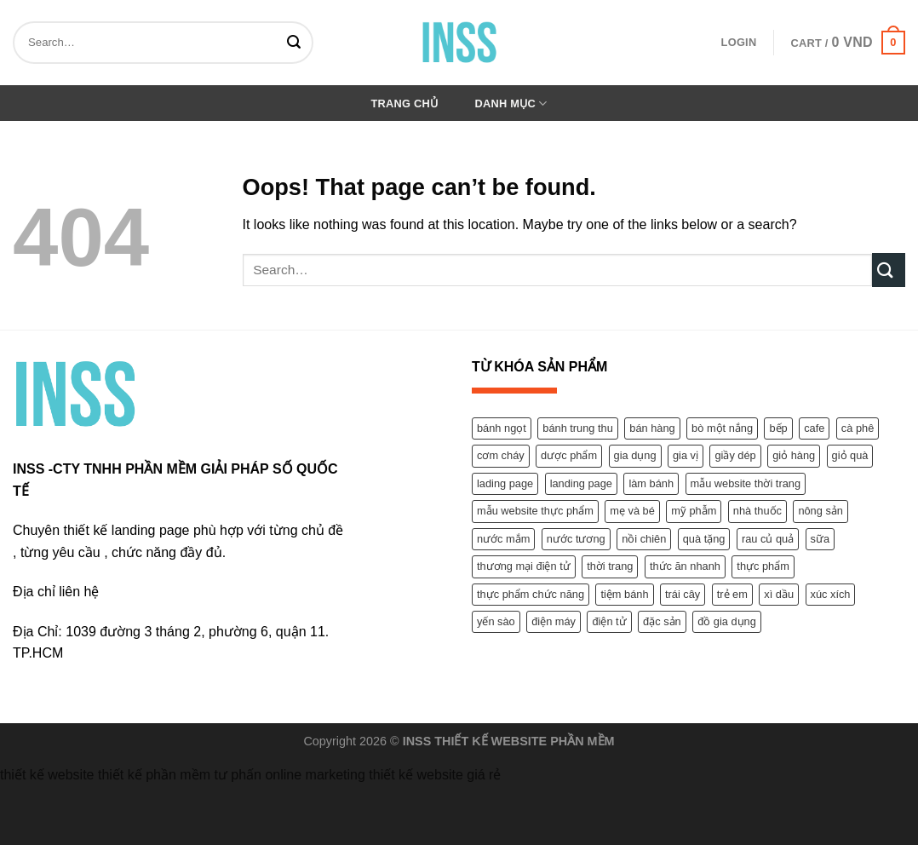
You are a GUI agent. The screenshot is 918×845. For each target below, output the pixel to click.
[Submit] (297, 42)
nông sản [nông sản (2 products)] (820, 510)
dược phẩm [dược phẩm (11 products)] (569, 455)
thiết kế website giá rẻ (435, 774)
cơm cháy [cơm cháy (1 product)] (501, 455)
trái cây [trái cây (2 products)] (682, 594)
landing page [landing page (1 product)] (581, 483)
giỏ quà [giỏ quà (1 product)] (850, 455)
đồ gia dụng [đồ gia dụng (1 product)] (726, 621)
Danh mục (511, 103)
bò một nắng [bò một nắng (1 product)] (722, 428)
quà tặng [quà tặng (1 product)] (704, 538)
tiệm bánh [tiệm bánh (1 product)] (624, 594)
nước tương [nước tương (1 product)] (576, 538)
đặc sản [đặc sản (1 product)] (662, 621)
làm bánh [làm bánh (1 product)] (651, 483)
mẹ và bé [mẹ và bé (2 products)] (632, 510)
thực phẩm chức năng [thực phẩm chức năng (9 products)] (530, 594)
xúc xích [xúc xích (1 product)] (831, 594)
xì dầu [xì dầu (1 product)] (779, 594)
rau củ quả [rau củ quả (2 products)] (768, 538)
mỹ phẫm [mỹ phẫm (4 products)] (693, 510)
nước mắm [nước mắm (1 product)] (503, 538)
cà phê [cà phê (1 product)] (857, 428)
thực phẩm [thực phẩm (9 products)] (763, 566)
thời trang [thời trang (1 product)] (610, 566)
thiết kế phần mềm (154, 774)
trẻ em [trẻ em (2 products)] (732, 594)
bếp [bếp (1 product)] (778, 428)
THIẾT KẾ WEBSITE (490, 741)
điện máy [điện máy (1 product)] (553, 621)
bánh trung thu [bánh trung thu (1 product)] (577, 428)
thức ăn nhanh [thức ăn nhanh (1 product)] (685, 566)
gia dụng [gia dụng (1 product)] (635, 455)
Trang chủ (405, 103)
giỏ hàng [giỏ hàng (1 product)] (793, 455)
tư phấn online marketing (289, 774)
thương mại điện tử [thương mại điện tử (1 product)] (524, 566)
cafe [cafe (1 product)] (814, 428)
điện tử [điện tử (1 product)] (609, 621)
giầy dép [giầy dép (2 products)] (734, 455)
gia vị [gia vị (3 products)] (685, 455)
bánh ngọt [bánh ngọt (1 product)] (501, 428)
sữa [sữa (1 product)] (820, 538)
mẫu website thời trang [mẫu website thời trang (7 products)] (746, 483)
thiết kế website (47, 774)
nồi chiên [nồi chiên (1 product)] (644, 538)
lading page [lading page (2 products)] (505, 483)
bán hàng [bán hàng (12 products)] (651, 428)
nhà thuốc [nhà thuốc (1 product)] (757, 510)
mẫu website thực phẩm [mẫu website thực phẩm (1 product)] (535, 510)
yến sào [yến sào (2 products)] (496, 621)
